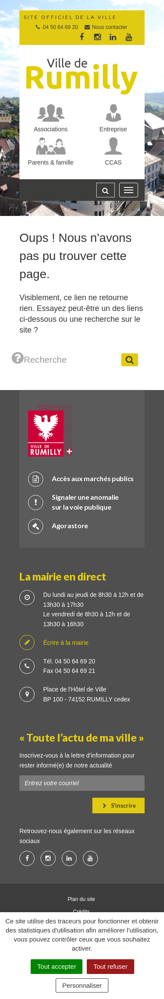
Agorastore (58, 526)
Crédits (81, 912)
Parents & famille (51, 162)
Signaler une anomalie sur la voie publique (73, 502)
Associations (51, 129)
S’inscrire (119, 805)
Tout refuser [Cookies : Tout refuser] (110, 966)
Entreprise (113, 129)
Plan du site (81, 899)
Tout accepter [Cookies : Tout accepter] (56, 966)
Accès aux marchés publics (81, 479)
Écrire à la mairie (53, 643)
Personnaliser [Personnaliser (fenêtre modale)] (82, 985)
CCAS (113, 162)
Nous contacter (105, 27)
